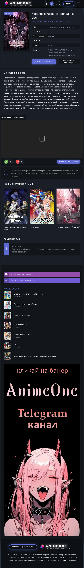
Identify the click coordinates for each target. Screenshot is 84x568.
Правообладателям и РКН (23, 547)
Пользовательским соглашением (34, 557)
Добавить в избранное (67, 62)
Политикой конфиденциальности (63, 557)
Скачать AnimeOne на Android (22, 274)
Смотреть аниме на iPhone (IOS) (23, 280)
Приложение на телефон (68, 162)
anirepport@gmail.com (69, 560)
